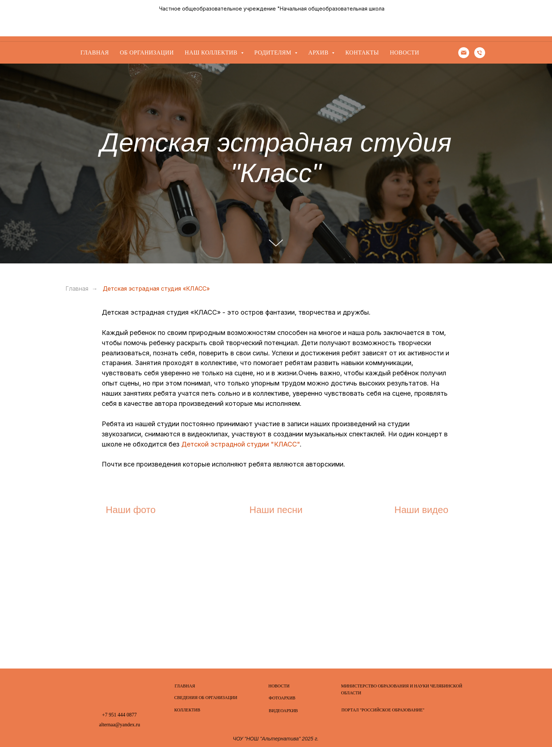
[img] (119, 691)
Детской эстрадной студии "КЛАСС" (240, 444)
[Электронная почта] (463, 52)
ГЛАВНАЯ (185, 686)
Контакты (362, 52)
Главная (94, 52)
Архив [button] (319, 52)
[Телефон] (479, 52)
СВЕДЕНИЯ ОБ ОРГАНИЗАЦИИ (205, 697)
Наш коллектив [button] (212, 52)
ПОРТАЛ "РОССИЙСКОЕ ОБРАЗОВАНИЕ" (383, 709)
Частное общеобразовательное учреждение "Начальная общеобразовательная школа (271, 8)
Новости (404, 52)
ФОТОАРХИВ (282, 697)
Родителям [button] (273, 52)
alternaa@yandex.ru (119, 724)
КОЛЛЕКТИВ (187, 709)
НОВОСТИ (279, 686)
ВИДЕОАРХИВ (283, 710)
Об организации (147, 52)
